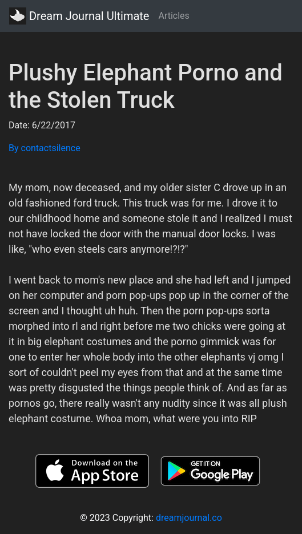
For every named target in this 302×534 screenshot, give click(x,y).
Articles (173, 15)
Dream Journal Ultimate (79, 16)
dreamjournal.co (189, 517)
